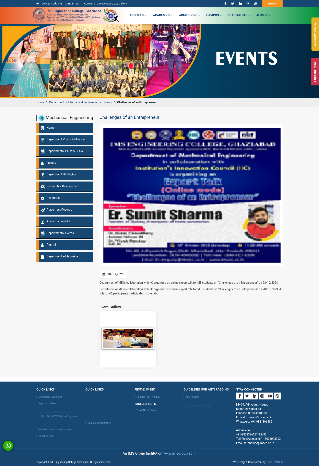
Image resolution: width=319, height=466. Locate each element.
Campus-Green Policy (99, 424)
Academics (163, 15)
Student (272, 3)
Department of (73, 102)
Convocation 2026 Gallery (112, 3)
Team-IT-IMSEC (274, 462)
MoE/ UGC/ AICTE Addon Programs (57, 418)
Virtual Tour (73, 3)
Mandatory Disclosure (50, 398)
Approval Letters (47, 405)
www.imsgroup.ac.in (179, 453)
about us (138, 15)
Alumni (263, 15)
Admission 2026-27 (315, 34)
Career (88, 3)
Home (40, 102)
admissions (189, 15)
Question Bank (46, 437)
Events (108, 102)
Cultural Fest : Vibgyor (148, 398)
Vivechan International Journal (54, 431)
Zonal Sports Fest (146, 410)
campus (214, 15)
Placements (239, 15)
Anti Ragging (192, 398)
